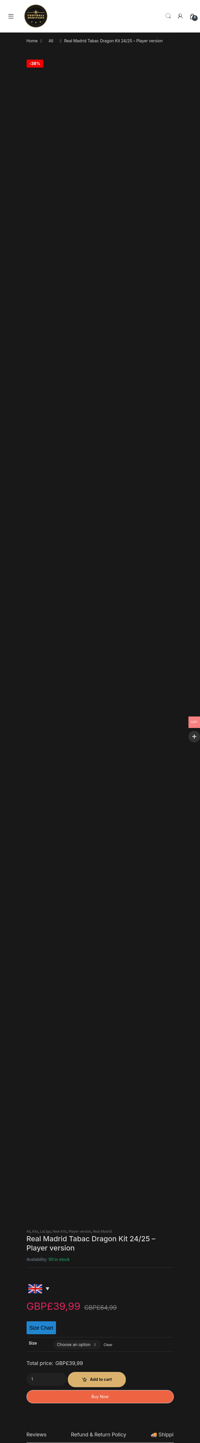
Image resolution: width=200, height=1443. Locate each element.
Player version (80, 115)
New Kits (60, 115)
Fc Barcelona (45, 1235)
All (50, 40)
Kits (35, 115)
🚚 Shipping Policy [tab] (173, 318)
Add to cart (101, 263)
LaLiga (45, 115)
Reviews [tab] (36, 318)
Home (32, 40)
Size (33, 226)
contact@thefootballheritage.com (129, 509)
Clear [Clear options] (108, 228)
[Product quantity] (47, 263)
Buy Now (100, 280)
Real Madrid (102, 115)
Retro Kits (83, 1235)
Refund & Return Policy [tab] (98, 318)
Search (168, 16)
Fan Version (118, 1235)
